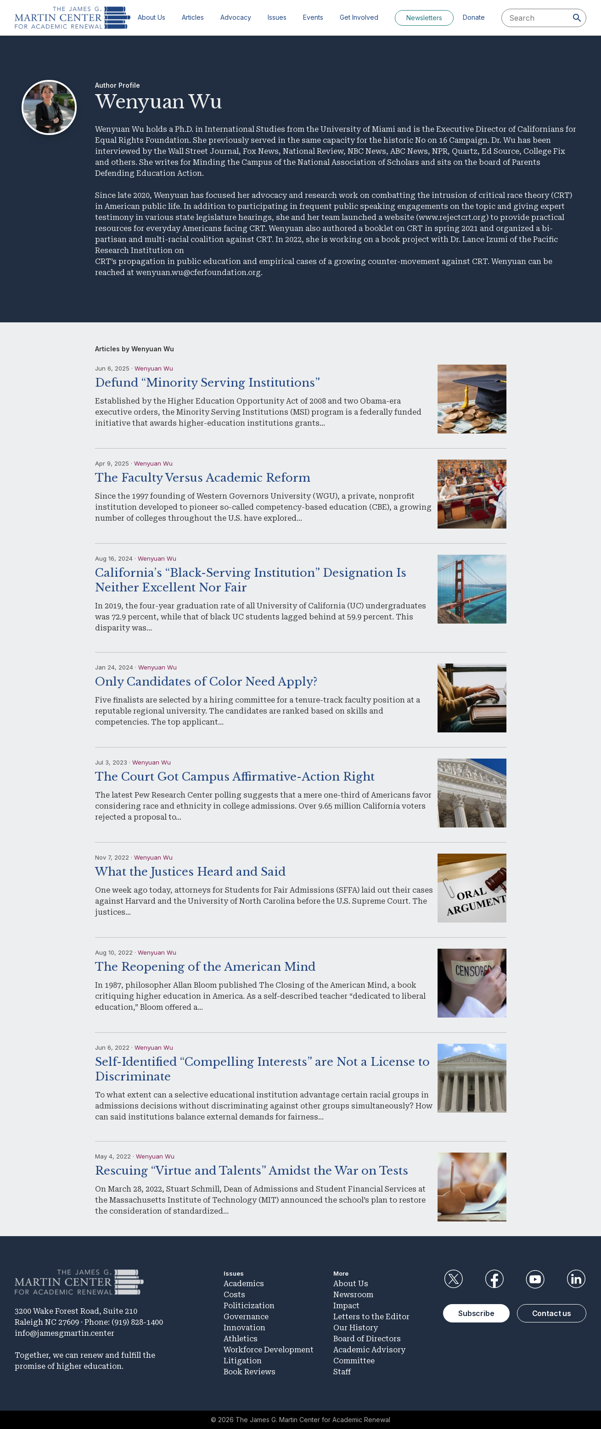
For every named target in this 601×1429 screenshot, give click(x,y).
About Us (151, 17)
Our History (355, 1327)
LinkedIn (576, 1279)
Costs (234, 1294)
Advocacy (235, 17)
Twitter (453, 1279)
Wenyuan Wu (154, 368)
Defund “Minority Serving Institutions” (207, 382)
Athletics (241, 1338)
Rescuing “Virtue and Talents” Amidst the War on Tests (251, 1170)
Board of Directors (367, 1338)
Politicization (249, 1305)
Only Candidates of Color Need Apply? (206, 681)
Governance (246, 1316)
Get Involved (359, 17)
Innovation (244, 1327)
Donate (474, 17)
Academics (244, 1283)
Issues (277, 17)
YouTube (535, 1279)
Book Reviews (249, 1371)
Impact (346, 1305)
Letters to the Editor (371, 1316)
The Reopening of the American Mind (205, 966)
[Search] (577, 18)
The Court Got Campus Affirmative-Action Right (235, 776)
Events (313, 17)
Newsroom (353, 1294)
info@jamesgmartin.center (64, 1333)
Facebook (494, 1279)
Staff (342, 1371)
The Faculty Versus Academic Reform (202, 477)
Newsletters (424, 18)
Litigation (243, 1360)
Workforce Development (269, 1349)
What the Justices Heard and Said (190, 871)
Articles (193, 17)
